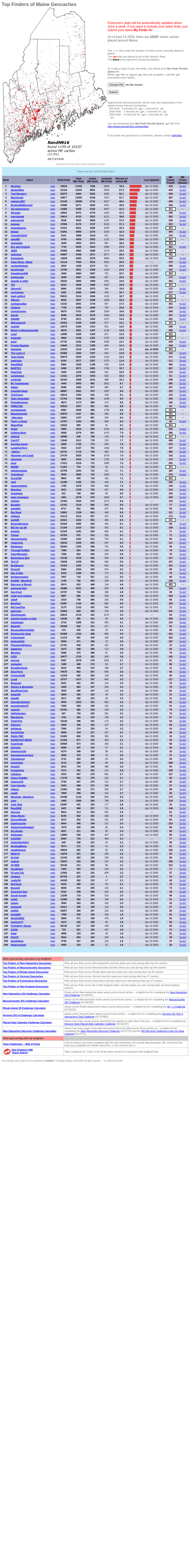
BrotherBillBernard (21, 205)
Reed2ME (16, 808)
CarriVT (15, 440)
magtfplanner (18, 850)
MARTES (16, 368)
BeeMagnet (17, 565)
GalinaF (15, 436)
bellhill (14, 910)
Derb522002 (17, 918)
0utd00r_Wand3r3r (21, 580)
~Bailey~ (16, 451)
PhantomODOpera (21, 645)
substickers (17, 376)
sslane (14, 903)
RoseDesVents (19, 668)
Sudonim (16, 338)
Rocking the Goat (21, 633)
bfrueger (16, 212)
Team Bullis (17, 357)
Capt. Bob (16, 804)
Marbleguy (17, 546)
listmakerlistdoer (20, 702)
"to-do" (182, 186)
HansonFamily (19, 539)
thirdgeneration (19, 577)
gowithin (16, 508)
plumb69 (16, 914)
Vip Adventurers (20, 209)
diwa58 (15, 698)
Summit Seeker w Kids (24, 618)
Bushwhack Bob (20, 558)
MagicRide (17, 425)
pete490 (15, 239)
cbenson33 (17, 781)
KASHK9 (16, 838)
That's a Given (19, 421)
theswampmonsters (22, 755)
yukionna (16, 254)
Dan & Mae (17, 573)
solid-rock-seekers (21, 596)
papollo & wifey (19, 281)
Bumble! (15, 504)
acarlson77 (17, 922)
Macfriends (17, 197)
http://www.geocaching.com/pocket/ (128, 126)
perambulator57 (20, 706)
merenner (16, 459)
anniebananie (18, 410)
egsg (13, 463)
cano (13, 800)
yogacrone (17, 542)
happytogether (19, 486)
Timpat (15, 535)
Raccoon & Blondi (21, 584)
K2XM (14, 929)
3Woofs (15, 300)
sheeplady (17, 243)
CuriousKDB (18, 675)
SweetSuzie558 (19, 273)
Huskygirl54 (17, 641)
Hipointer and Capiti (22, 455)
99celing (15, 652)
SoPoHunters (18, 713)
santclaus (16, 360)
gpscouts (16, 611)
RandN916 (17, 364)
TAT (13, 284)
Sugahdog (17, 493)
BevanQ (15, 888)
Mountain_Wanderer (22, 797)
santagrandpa (19, 303)
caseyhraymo (18, 311)
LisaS (14, 679)
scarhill (15, 326)
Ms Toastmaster (20, 383)
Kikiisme (16, 725)
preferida (16, 379)
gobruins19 (17, 220)
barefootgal (17, 269)
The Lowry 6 (18, 353)
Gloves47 (16, 288)
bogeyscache (18, 823)
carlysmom (17, 292)
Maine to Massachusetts (24, 330)
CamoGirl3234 (19, 235)
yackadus (16, 664)
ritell (13, 482)
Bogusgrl (16, 683)
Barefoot (16, 603)
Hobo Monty (18, 816)
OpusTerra (17, 671)
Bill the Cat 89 (19, 527)
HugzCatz (16, 372)
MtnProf (15, 853)
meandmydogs (19, 391)
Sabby (14, 387)
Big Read (16, 512)
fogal (14, 933)
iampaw (15, 224)
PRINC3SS (17, 406)
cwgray (15, 861)
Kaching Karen (19, 444)
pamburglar (17, 277)
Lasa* (14, 334)
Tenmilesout (18, 759)
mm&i (14, 899)
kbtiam (15, 231)
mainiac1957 (18, 201)
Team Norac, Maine (21, 262)
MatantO (15, 626)
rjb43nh (15, 501)
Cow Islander (18, 785)
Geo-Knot (16, 592)
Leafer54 (16, 880)
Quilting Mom (18, 432)
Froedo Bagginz (20, 345)
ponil (14, 341)
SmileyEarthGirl (20, 842)
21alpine (15, 307)
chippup (15, 876)
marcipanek (17, 216)
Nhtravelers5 (18, 322)
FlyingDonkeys (19, 402)
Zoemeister (17, 258)
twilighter (177, 135)
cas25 (14, 793)
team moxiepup (19, 497)
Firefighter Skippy (21, 926)
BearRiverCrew (19, 690)
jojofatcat (16, 728)
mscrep (15, 660)
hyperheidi (17, 743)
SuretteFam (17, 732)
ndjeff (14, 599)
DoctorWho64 (18, 819)
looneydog (17, 762)
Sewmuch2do (18, 751)
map (52, 186)
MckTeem (16, 884)
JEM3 (14, 250)
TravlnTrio (16, 721)
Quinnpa (16, 747)
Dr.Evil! (15, 857)
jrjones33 (16, 907)
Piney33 (15, 569)
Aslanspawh (18, 637)
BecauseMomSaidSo (22, 630)
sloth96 (15, 520)
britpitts (15, 531)
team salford (18, 296)
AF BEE (15, 865)
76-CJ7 (15, 561)
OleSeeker (17, 835)
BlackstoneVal (19, 413)
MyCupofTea (18, 607)
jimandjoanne (18, 228)
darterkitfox (17, 190)
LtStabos (16, 774)
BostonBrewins (19, 523)
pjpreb (14, 315)
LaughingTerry (19, 448)
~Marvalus (17, 417)
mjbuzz (15, 789)
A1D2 (14, 656)
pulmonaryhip (19, 588)
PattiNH (15, 319)
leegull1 (15, 766)
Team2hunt (17, 474)
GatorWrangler (19, 554)
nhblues (15, 516)
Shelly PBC (17, 736)
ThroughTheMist (20, 550)
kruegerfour (17, 770)
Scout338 (16, 478)
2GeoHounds (18, 614)
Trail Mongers (18, 193)
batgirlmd (16, 649)
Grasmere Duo (19, 891)
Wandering (17, 717)
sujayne (15, 709)
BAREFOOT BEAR (21, 740)
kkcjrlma (16, 186)
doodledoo (17, 869)
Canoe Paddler (19, 778)
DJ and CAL (17, 872)
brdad (14, 429)
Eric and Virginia (20, 247)
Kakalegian (17, 622)
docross (15, 812)
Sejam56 (16, 694)
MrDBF (15, 467)
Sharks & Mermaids (22, 687)
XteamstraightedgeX (22, 827)
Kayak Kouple (19, 895)
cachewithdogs (19, 266)
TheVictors (17, 394)
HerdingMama (19, 846)
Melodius (16, 489)
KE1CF (15, 937)
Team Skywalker (20, 398)
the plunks (17, 831)
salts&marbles (19, 470)
